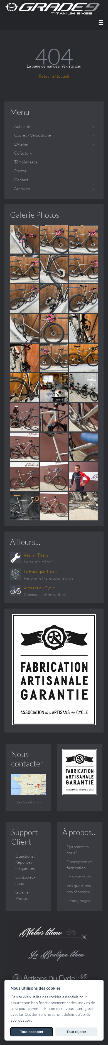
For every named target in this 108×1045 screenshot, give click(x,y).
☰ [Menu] (101, 22)
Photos (20, 170)
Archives (22, 188)
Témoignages (26, 162)
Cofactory (23, 153)
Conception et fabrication (79, 864)
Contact (21, 179)
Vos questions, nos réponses (79, 888)
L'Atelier (21, 144)
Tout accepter (31, 1032)
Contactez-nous (25, 880)
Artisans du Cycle (39, 587)
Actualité (22, 126)
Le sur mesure (79, 876)
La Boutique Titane (41, 571)
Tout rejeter (76, 1032)
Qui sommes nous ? (78, 849)
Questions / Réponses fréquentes (25, 862)
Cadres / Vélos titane (32, 135)
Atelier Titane (36, 555)
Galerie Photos (34, 214)
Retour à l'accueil (54, 76)
